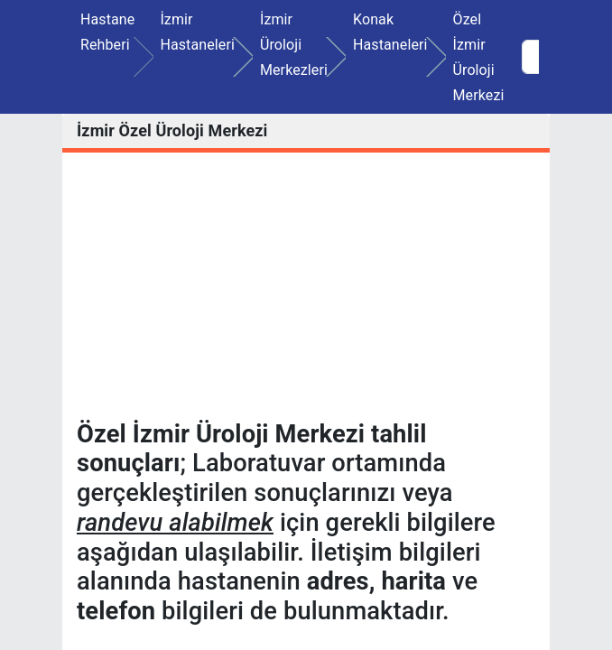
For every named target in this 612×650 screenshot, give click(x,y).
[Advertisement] (306, 293)
